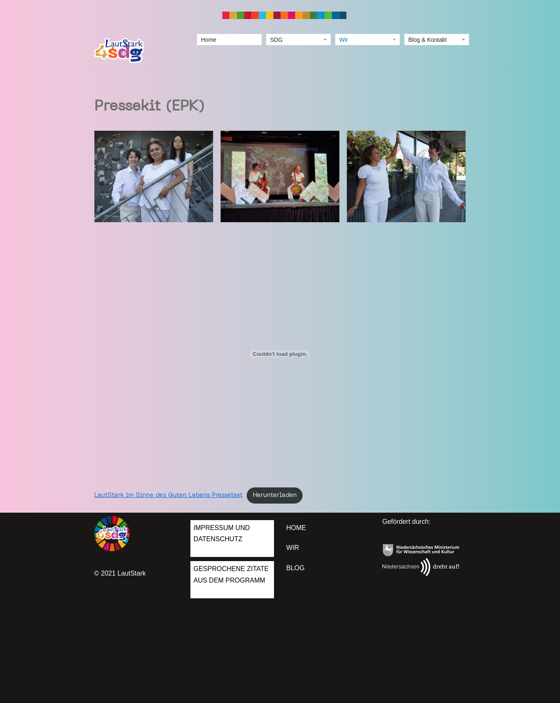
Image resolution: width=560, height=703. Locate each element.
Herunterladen (275, 495)
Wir (292, 547)
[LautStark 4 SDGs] (119, 50)
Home (208, 39)
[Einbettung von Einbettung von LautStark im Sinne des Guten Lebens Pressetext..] (280, 354)
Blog (295, 567)
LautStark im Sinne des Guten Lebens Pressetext (168, 495)
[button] (325, 39)
